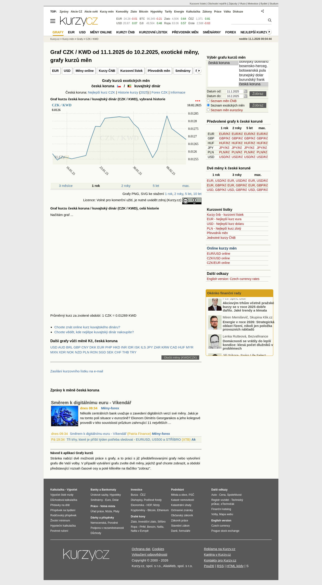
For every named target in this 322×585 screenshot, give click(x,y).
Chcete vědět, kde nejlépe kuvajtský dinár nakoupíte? (94, 332)
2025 (144, 92)
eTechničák (227, 504)
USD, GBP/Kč (216, 190)
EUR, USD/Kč (216, 180)
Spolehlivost (234, 494)
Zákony (207, 11)
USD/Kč (224, 157)
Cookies (158, 549)
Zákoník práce (179, 520)
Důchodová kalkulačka (63, 500)
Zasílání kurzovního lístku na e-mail (76, 371)
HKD (116, 347)
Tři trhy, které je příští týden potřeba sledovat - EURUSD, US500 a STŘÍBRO (124, 439)
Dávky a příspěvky (102, 517)
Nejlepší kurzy (254, 32)
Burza (134, 494)
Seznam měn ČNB (223, 101)
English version (221, 520)
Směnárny (183, 71)
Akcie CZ (76, 11)
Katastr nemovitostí (182, 500)
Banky (95, 489)
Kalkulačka (193, 11)
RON (93, 352)
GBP (77, 347)
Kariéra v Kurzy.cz (217, 554)
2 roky (126, 186)
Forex (230, 32)
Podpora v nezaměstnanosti (107, 527)
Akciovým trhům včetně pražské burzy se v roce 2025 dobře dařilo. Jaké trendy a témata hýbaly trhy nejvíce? (248, 311)
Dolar (115, 500)
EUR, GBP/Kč (216, 185)
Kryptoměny (138, 510)
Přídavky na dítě (60, 505)
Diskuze (238, 11)
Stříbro (161, 521)
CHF (117, 352)
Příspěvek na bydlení (62, 510)
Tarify (168, 11)
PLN (86, 352)
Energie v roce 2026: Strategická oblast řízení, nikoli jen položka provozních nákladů (248, 328)
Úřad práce (97, 511)
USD (67, 71)
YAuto (242, 3)
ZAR (157, 347)
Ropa (167, 23)
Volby (214, 514)
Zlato (167, 18)
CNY (84, 347)
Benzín (151, 526)
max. (186, 186)
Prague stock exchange (225, 530)
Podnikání (177, 489)
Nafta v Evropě (139, 530)
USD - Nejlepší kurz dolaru (225, 224)
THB (125, 352)
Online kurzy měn (222, 248)
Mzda (108, 511)
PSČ (191, 494)
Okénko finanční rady (224, 293)
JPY (150, 347)
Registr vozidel (220, 500)
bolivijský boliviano (254, 62)
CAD (173, 347)
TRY (133, 352)
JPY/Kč (224, 147)
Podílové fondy (152, 500)
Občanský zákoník (182, 515)
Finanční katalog (221, 509)
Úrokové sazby (99, 494)
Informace (177, 92)
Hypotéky (156, 11)
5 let (156, 186)
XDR (62, 352)
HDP (149, 505)
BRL (69, 347)
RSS (220, 566)
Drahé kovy (138, 516)
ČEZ (191, 18)
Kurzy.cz (54, 39)
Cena (222, 494)
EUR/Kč (224, 134)
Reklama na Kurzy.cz (219, 549)
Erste (191, 23)
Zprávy (64, 11)
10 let (197, 194)
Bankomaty (109, 489)
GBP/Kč (224, 138)
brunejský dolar (254, 75)
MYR (189, 347)
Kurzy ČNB (107, 71)
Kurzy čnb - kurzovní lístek (225, 214)
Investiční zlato (147, 521)
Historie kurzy (128, 92)
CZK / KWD (92, 39)
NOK (70, 352)
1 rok (168, 194)
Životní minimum (60, 520)
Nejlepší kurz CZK (101, 92)
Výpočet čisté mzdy (61, 494)
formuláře (184, 530)
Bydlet (264, 3)
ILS (143, 347)
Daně (174, 530)
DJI (142, 23)
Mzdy (156, 505)
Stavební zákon (180, 525)
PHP (108, 347)
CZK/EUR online (218, 263)
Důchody (96, 533)
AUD (61, 347)
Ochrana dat (141, 549)
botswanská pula (254, 70)
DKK (92, 347)
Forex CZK (160, 92)
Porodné (113, 522)
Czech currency (220, 525)
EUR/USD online (218, 253)
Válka (227, 11)
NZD (78, 352)
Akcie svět (91, 11)
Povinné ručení (59, 530)
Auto (214, 494)
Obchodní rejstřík (217, 3)
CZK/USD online (218, 258)
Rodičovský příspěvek (63, 515)
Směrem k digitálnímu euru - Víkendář (91, 402)
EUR (55, 71)
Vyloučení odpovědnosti (149, 554)
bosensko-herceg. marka (254, 66)
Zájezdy (233, 3)
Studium (273, 3)
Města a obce (179, 494)
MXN (54, 352)
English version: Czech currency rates (233, 279)
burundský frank (254, 80)
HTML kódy (235, 566)
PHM (143, 526)
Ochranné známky (182, 510)
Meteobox (253, 3)
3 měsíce (66, 186)
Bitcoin (143, 11)
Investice (136, 489)
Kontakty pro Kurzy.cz (220, 560)
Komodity (122, 11)
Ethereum (163, 510)
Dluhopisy (136, 500)
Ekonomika (137, 505)
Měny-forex (110, 408)
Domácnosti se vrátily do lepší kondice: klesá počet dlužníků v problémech (248, 347)
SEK (110, 352)
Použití (209, 566)
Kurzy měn (107, 11)
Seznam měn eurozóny (226, 110)
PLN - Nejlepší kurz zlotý (224, 228)
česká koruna (223, 63)
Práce (218, 11)
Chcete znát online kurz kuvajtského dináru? (87, 327)
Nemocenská (98, 522)
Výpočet (72, 489)
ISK (137, 347)
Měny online (85, 71)
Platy (116, 511)
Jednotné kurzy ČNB (221, 237)
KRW (165, 347)
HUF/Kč (224, 143)
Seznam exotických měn (227, 105)
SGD (102, 352)
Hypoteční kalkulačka (63, 525)
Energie (179, 11)
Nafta (160, 526)
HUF (181, 347)
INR (124, 347)
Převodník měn (159, 71)
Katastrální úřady (181, 505)
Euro (108, 500)
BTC (142, 18)
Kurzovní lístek (131, 71)
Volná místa (107, 506)
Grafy (80, 39)
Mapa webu (226, 514)
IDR (130, 347)
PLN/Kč (224, 152)
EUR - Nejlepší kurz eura (224, 219)
